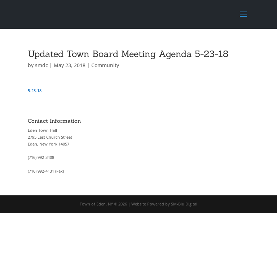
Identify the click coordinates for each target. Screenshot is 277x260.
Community (105, 65)
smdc (41, 65)
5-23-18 (34, 90)
